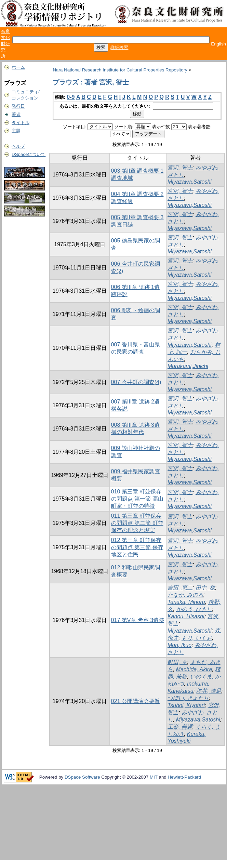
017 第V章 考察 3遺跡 (137, 620)
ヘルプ (18, 146)
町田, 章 (177, 662)
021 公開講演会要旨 (135, 701)
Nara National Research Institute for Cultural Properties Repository (120, 69)
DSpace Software (82, 777)
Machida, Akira (194, 669)
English (218, 44)
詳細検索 (119, 47)
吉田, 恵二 (180, 588)
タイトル (20, 122)
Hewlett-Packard (184, 777)
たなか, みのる (185, 595)
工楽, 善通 (180, 727)
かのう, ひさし (194, 609)
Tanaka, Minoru (186, 602)
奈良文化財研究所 (5, 43)
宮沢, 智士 (180, 168)
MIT (154, 777)
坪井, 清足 (208, 691)
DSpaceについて (28, 154)
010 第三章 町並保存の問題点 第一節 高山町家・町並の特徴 (137, 499)
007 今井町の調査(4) (136, 382)
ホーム (18, 67)
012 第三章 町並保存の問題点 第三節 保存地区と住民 (137, 547)
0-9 (71, 97)
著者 (16, 114)
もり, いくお (197, 638)
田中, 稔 (205, 588)
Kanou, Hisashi (186, 616)
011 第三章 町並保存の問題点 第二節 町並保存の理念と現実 (137, 523)
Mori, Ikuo (179, 645)
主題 (16, 130)
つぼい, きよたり (188, 698)
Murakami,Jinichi (188, 366)
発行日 (18, 106)
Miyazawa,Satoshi (190, 182)
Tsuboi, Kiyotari (186, 705)
